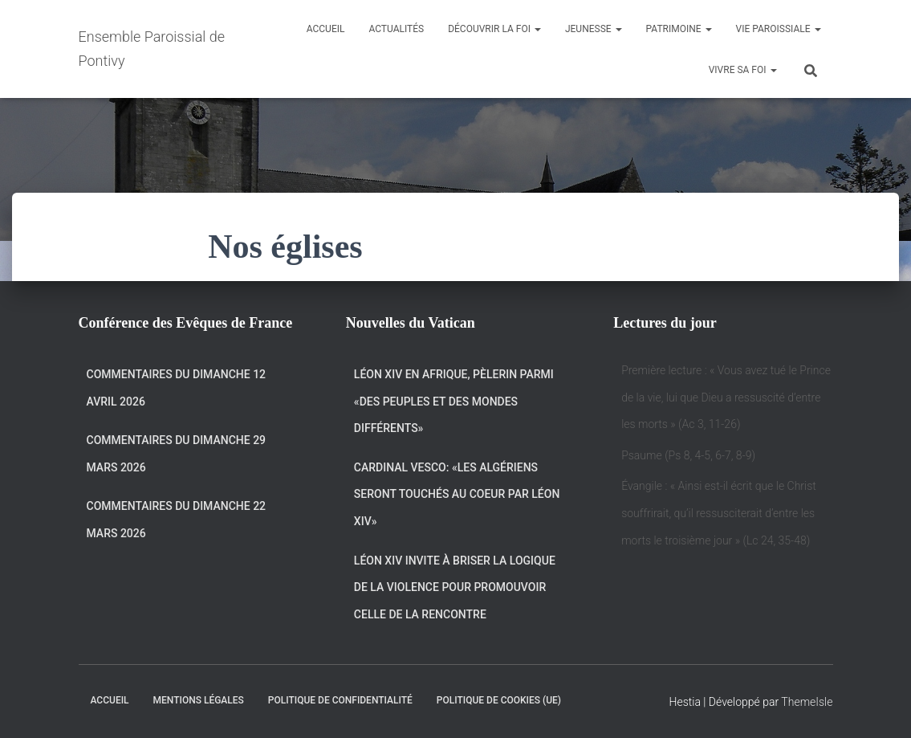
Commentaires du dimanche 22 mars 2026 (176, 519)
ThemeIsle (806, 701)
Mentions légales (198, 700)
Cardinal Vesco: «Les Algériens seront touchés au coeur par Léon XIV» (457, 494)
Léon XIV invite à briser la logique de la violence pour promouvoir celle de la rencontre (454, 587)
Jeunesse (593, 29)
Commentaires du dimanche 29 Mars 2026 (176, 454)
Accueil (326, 29)
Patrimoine (679, 29)
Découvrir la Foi (494, 29)
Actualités (396, 29)
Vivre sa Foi (743, 69)
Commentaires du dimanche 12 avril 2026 (176, 388)
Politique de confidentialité (340, 700)
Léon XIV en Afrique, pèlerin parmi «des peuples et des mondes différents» (454, 401)
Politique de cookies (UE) (499, 700)
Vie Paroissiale (778, 29)
